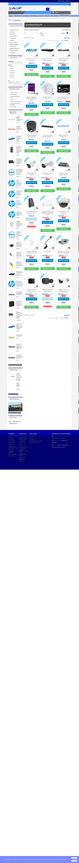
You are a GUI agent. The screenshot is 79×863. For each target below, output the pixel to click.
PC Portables (12, 34)
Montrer (41, 33)
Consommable (26, 15)
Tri (25, 33)
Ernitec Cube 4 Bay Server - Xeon (31, 290)
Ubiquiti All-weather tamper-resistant (31, 136)
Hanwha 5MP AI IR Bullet (31, 174)
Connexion (68, 1)
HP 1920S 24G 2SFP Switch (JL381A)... (63, 59)
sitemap (20, 461)
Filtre (10, 421)
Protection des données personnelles (22, 458)
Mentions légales (14, 94)
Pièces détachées (18, 15)
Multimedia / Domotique (14, 48)
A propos (12, 99)
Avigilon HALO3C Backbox (47, 98)
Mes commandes (33, 435)
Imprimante (12, 40)
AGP (11, 68)
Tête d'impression (16, 421)
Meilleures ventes (22, 439)
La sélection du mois (74, 15)
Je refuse (74, 860)
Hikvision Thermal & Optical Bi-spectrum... (63, 290)
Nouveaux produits (13, 112)
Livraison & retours (14, 92)
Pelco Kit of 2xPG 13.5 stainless (31, 59)
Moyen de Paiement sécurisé (16, 101)
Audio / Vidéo (12, 52)
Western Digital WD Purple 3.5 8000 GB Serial (31, 99)
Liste (70, 33)
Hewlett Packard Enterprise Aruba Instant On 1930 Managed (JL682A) (19, 377)
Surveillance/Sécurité (64, 15)
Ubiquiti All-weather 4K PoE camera (47, 290)
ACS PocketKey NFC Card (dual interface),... (63, 98)
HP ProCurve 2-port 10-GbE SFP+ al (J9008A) (64, 252)
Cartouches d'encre (13, 423)
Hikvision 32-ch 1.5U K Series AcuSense (47, 59)
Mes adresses (32, 439)
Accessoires (41, 15)
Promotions (14, 370)
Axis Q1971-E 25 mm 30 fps (47, 174)
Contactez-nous (61, 1)
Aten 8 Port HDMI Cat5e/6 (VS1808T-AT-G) (47, 137)
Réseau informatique (55, 15)
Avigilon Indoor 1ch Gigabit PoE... (63, 136)
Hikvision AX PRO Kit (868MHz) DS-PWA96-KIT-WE (47, 213)
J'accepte (74, 858)
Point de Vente (13, 46)
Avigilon (12, 72)
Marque (11, 15)
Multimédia (47, 15)
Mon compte (33, 433)
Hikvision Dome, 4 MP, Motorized (63, 212)
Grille (67, 33)
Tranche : (10, 82)
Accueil (20, 444)
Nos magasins (13, 106)
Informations (14, 89)
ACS (11, 66)
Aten (11, 70)
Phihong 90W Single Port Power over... (31, 212)
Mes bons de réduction (34, 442)
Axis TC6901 (47, 251)
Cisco (11, 77)
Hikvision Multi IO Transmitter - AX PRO (31, 252)
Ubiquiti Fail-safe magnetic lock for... (63, 174)
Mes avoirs (32, 437)
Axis (12, 73)
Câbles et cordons (33, 15)
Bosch (12, 75)
